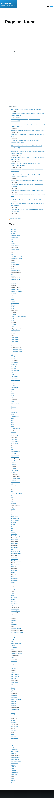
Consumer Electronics (16, 349)
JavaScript (13, 503)
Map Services (14, 547)
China (12, 326)
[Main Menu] (49, 6)
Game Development (16, 428)
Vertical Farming (15, 751)
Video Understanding (16, 761)
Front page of (15, 218)
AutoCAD (13, 276)
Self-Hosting (14, 678)
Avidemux (13, 293)
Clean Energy (14, 337)
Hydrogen (13, 480)
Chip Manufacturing (16, 330)
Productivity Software (16, 628)
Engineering (14, 410)
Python (12, 641)
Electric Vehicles (15, 403)
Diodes (12, 389)
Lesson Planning (15, 520)
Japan (12, 497)
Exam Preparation (15, 416)
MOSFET (13, 572)
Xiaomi (12, 778)
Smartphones (14, 695)
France (12, 426)
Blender (13, 306)
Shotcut (13, 688)
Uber (12, 745)
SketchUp (13, 691)
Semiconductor (14, 682)
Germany (13, 434)
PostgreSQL (14, 624)
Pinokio (12, 622)
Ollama (12, 595)
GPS (12, 447)
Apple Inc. (13, 268)
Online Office (14, 599)
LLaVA (12, 528)
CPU (12, 355)
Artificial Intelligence (16, 270)
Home (6, 14)
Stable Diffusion (15, 709)
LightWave (13, 522)
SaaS (12, 666)
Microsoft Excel (14, 559)
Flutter (12, 422)
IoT (11, 495)
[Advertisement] (27, 37)
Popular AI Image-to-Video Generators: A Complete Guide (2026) (27, 190)
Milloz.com (6, 3)
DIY (12, 391)
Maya (12, 549)
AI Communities (15, 245)
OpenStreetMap (15, 609)
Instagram (13, 487)
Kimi (12, 512)
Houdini (13, 472)
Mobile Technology (15, 564)
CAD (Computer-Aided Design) (18, 316)
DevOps (13, 382)
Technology (13, 722)
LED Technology (15, 518)
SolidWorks (13, 701)
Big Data (13, 305)
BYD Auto (13, 314)
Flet (12, 420)
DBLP (12, 372)
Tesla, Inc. (13, 730)
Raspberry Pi (14, 647)
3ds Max (13, 233)
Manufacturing (14, 539)
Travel (12, 741)
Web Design (14, 766)
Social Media (14, 697)
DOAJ (12, 393)
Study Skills (14, 715)
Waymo (13, 765)
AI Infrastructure (15, 249)
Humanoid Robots (15, 478)
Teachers (13, 720)
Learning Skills (14, 516)
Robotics (13, 664)
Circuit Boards (14, 333)
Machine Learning (15, 536)
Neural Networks (15, 589)
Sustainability (14, 716)
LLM (12, 530)
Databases (13, 368)
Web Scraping (14, 772)
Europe (12, 414)
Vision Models (14, 763)
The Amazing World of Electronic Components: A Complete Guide (27, 130)
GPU (12, 449)
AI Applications (14, 237)
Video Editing (14, 753)
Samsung (13, 672)
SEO (12, 684)
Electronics (13, 407)
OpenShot (13, 605)
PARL (12, 616)
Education (13, 401)
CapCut (13, 320)
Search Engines (15, 674)
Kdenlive (13, 509)
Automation (13, 283)
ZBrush (12, 782)
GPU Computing (15, 455)
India (12, 484)
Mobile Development (16, 561)
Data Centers (14, 364)
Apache (13, 262)
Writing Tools (14, 774)
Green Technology (15, 460)
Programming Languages (17, 632)
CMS (12, 343)
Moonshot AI (14, 570)
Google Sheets (14, 443)
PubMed (13, 639)
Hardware (13, 462)
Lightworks (13, 524)
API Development (15, 264)
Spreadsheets (14, 705)
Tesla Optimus (14, 726)
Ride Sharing (14, 661)
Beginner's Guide (15, 303)
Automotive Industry (16, 289)
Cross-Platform (14, 357)
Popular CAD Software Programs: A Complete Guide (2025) (26, 199)
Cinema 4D (13, 331)
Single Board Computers (17, 689)
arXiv (12, 274)
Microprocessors (15, 557)
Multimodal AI (14, 578)
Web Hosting (14, 770)
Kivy (12, 514)
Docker (12, 395)
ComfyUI (13, 345)
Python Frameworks (16, 643)
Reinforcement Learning (17, 653)
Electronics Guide (15, 408)
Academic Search (15, 235)
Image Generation (15, 482)
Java (12, 501)
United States (14, 749)
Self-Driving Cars (15, 676)
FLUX (12, 424)
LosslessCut (14, 534)
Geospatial (13, 432)
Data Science (14, 366)
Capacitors (13, 318)
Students (13, 713)
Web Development (15, 768)
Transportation (14, 738)
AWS (12, 297)
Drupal (12, 397)
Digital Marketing (15, 387)
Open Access (14, 601)
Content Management (16, 351)
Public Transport (15, 638)
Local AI (13, 532)
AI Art (12, 239)
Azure (12, 299)
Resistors (13, 657)
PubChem (13, 634)
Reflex (12, 649)
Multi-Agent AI (14, 576)
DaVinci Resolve (15, 370)
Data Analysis (14, 362)
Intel (12, 491)
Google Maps (14, 439)
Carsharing (13, 324)
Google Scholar (15, 441)
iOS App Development (16, 493)
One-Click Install (15, 597)
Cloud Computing (15, 339)
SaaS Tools (13, 668)
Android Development (16, 256)
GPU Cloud (13, 453)
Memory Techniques (16, 553)
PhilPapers (13, 620)
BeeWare (13, 301)
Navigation (13, 587)
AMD (12, 254)
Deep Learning (14, 376)
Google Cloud (14, 435)
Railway (13, 645)
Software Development (16, 699)
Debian (12, 374)
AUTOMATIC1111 (15, 280)
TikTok (12, 734)
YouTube (13, 780)
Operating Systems (15, 611)
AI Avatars (13, 243)
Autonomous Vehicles (16, 291)
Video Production (15, 759)
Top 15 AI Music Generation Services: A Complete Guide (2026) (27, 180)
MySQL (12, 582)
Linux (12, 526)
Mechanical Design (15, 551)
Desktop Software (15, 380)
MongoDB (13, 566)
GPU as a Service (15, 451)
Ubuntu (12, 747)
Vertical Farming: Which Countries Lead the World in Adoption (26, 109)
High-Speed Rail (15, 470)
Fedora (12, 418)
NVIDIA (12, 593)
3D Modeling (14, 229)
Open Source (14, 603)
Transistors (13, 736)
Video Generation (15, 757)
